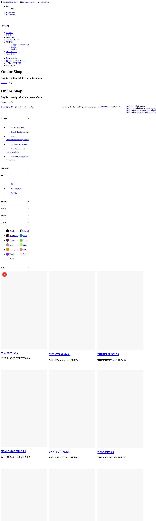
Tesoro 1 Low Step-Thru (92, 351)
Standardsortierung (18, 127)
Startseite (4, 83)
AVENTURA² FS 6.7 (49, 182)
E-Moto (10, 37)
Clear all (18, 107)
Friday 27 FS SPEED (50, 349)
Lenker (14, 49)
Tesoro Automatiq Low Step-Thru (136, 351)
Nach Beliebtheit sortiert (136, 106)
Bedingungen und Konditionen (15, 511)
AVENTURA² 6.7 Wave (90, 266)
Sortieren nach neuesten (108, 106)
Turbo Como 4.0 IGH (128, 432)
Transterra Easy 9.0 (129, 183)
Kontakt (5, 500)
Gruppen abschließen (20, 44)
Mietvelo (11, 52)
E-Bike (9, 33)
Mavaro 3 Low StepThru (53, 433)
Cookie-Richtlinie (9, 517)
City (32, 107)
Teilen (10, 42)
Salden (10, 54)
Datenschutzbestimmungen (14, 514)
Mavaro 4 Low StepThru (53, 265)
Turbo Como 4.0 (126, 266)
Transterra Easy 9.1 (90, 183)
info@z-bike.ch (28, 2)
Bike (8, 35)
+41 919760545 (44, 2)
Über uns (5, 496)
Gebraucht (12, 40)
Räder (13, 47)
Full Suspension (16, 189)
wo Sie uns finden (10, 2)
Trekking (14, 193)
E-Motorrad (6, 493)
